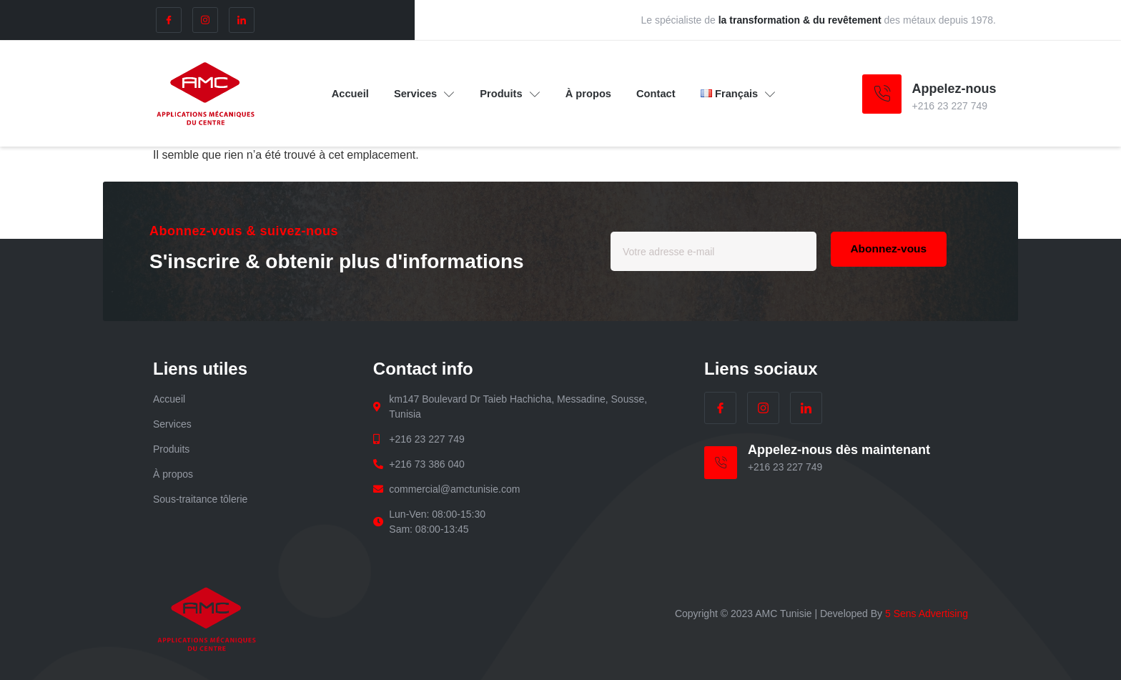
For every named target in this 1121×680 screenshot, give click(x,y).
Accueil (346, 93)
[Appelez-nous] (882, 94)
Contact (659, 93)
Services (422, 93)
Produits (509, 93)
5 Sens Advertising (926, 613)
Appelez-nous (954, 89)
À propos (589, 93)
